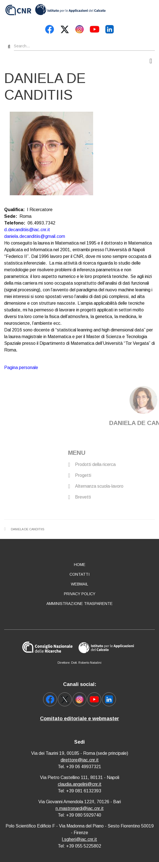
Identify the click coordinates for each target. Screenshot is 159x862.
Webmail (79, 584)
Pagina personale (21, 367)
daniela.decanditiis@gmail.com (34, 236)
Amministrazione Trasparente (79, 603)
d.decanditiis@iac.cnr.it (27, 229)
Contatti (79, 574)
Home (79, 564)
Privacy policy (79, 594)
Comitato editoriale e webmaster (79, 718)
